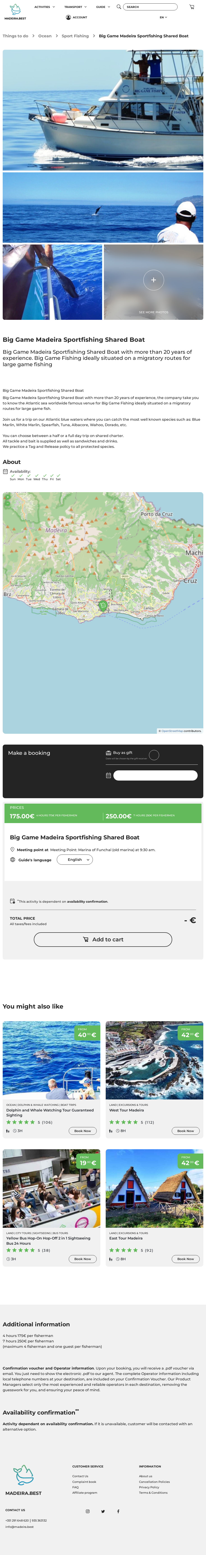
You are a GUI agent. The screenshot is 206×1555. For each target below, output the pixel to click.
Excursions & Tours (133, 1104)
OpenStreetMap (172, 731)
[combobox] (75, 860)
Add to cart (103, 939)
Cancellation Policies (154, 1482)
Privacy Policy (149, 1487)
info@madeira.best (19, 1527)
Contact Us (80, 1476)
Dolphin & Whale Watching (38, 1104)
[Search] (150, 6)
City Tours (23, 1233)
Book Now (82, 1131)
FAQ (75, 1487)
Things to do (15, 35)
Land (113, 1104)
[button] (53, 7)
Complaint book (84, 1482)
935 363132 (39, 1520)
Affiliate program (84, 1492)
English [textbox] (75, 859)
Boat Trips (68, 1104)
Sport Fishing (75, 35)
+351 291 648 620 (17, 1520)
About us (145, 1476)
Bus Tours (60, 1233)
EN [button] (162, 17)
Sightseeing (42, 1233)
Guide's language (30, 859)
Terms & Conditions (153, 1492)
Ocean (45, 35)
